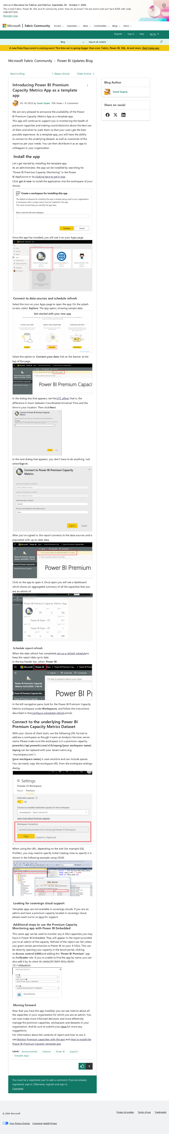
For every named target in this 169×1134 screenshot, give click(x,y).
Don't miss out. (151, 48)
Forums (57, 25)
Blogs (115, 25)
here (41, 917)
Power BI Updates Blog (75, 60)
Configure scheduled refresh (48, 713)
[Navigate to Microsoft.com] (11, 26)
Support (74, 1051)
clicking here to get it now (50, 176)
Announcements (29, 1051)
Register (118, 33)
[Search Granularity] (72, 42)
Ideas (85, 25)
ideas (64, 1026)
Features (47, 1051)
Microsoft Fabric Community (30, 60)
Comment (17, 1088)
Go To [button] (153, 34)
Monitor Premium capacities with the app (41, 1039)
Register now (10, 15)
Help (141, 33)
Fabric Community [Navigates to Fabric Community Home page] (37, 26)
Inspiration (72, 25)
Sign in (131, 33)
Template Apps (21, 1055)
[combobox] (126, 42)
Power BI (60, 1051)
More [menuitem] (126, 25)
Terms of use (144, 1112)
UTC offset (62, 398)
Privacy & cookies (125, 1112)
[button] (87, 85)
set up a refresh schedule (71, 653)
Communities (100, 25)
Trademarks (161, 1112)
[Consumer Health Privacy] (45, 1123)
